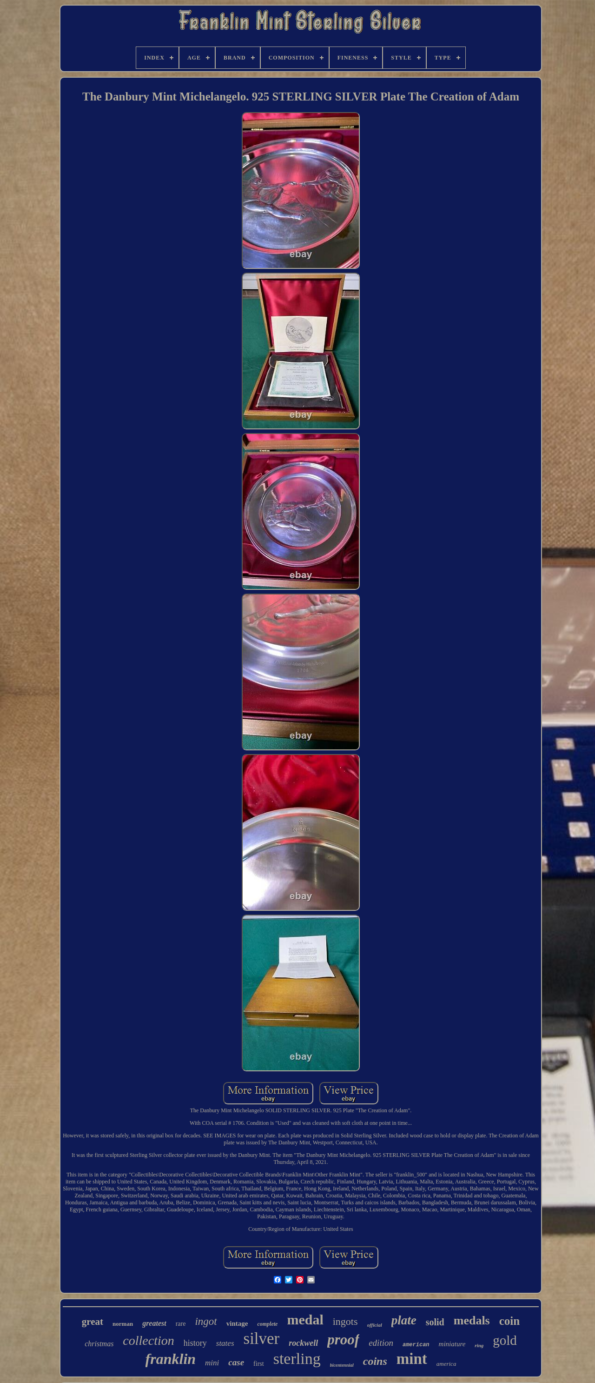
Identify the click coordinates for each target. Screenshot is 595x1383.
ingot (206, 1321)
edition (381, 1343)
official (374, 1325)
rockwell (303, 1343)
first (258, 1363)
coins (375, 1361)
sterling (297, 1358)
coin (509, 1321)
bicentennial (342, 1365)
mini (212, 1362)
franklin (170, 1358)
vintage (237, 1323)
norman (122, 1323)
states (225, 1343)
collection (148, 1340)
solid (435, 1322)
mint (412, 1358)
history (195, 1343)
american (416, 1345)
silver (262, 1339)
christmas (99, 1344)
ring (479, 1345)
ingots (345, 1321)
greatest (154, 1323)
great (92, 1321)
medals (472, 1320)
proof (343, 1339)
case (236, 1362)
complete (267, 1324)
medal (305, 1319)
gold (505, 1340)
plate (403, 1320)
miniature (452, 1344)
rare (181, 1323)
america (446, 1363)
